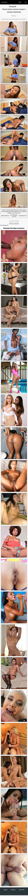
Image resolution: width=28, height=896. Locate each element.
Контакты (13, 889)
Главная (5, 889)
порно (19, 2)
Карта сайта (21, 889)
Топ (25, 2)
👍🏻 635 (11, 221)
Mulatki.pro (4, 2)
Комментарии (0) (4, 225)
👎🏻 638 (16, 221)
